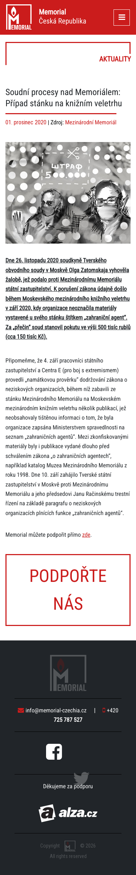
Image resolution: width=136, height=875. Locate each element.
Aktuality (69, 54)
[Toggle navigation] (122, 17)
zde (86, 534)
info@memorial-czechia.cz (52, 710)
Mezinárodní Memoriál (90, 122)
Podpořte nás (68, 590)
